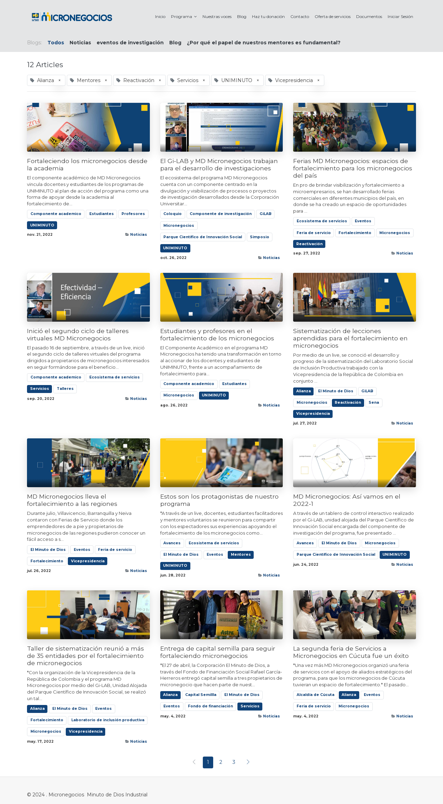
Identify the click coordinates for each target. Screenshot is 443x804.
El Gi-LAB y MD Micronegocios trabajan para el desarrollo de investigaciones (219, 164)
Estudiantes (101, 214)
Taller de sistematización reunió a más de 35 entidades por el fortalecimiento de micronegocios (85, 656)
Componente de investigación (221, 214)
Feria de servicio (314, 233)
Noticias (138, 234)
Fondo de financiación (210, 706)
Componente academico (55, 214)
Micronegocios (178, 225)
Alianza (303, 391)
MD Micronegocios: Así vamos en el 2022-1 (346, 500)
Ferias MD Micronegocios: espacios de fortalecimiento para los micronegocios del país (352, 168)
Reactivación (309, 244)
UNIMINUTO (42, 225)
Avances (172, 543)
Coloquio (172, 214)
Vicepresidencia (313, 413)
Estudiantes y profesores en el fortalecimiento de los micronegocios (217, 334)
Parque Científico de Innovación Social (202, 237)
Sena (374, 402)
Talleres (65, 388)
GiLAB (265, 214)
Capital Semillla (200, 695)
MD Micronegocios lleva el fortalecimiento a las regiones (72, 500)
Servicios (39, 388)
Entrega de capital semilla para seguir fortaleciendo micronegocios (217, 652)
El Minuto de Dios (335, 391)
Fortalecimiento (354, 233)
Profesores (133, 214)
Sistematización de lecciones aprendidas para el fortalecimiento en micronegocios (350, 338)
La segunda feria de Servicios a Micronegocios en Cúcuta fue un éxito (351, 652)
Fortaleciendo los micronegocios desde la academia (87, 164)
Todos (55, 42)
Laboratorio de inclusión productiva (107, 720)
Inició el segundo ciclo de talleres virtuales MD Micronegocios (78, 334)
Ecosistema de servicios (322, 221)
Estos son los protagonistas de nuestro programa (219, 500)
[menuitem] (160, 16)
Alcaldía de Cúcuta (315, 695)
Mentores (241, 554)
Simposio (259, 237)
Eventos (363, 221)
